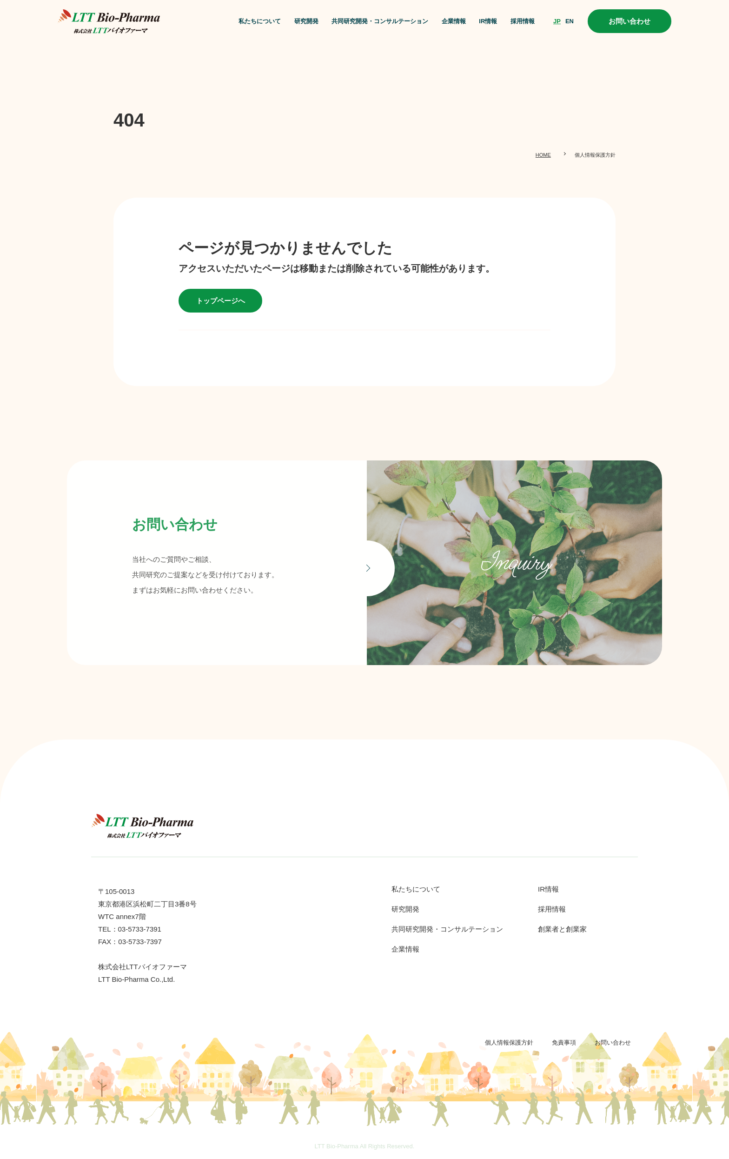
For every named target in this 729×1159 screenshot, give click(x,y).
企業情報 (454, 21)
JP (557, 21)
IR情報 (488, 21)
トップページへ (220, 301)
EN (569, 21)
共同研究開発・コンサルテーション (379, 21)
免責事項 (564, 1042)
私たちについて (260, 21)
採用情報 (522, 21)
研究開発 (306, 21)
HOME (543, 155)
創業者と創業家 (562, 929)
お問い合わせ (629, 21)
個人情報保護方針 (509, 1042)
